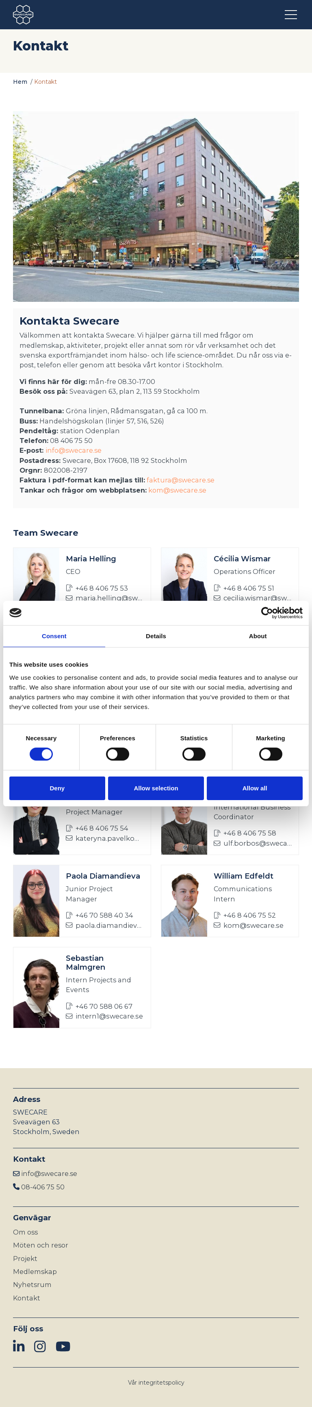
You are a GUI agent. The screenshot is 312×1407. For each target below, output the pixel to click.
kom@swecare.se (177, 490)
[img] (18, 1347)
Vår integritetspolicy (156, 1382)
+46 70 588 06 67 (99, 1006)
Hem (20, 81)
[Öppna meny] (292, 14)
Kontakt (26, 1298)
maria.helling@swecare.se (105, 598)
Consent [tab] (54, 635)
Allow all (255, 788)
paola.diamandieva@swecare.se (105, 925)
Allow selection (156, 788)
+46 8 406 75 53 (97, 588)
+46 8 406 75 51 (244, 588)
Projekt (25, 1258)
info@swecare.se (74, 450)
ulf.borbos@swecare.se (253, 843)
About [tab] (258, 635)
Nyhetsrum (32, 1284)
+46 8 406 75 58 (245, 833)
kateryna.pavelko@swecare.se (105, 838)
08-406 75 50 (43, 1187)
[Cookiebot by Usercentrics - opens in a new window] (267, 612)
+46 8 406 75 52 (245, 915)
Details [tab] (156, 635)
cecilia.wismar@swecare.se (253, 598)
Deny (57, 788)
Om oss (25, 1232)
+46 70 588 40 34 (99, 915)
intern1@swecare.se (104, 1016)
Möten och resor (40, 1245)
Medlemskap (35, 1271)
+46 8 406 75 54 (97, 828)
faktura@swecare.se (180, 480)
